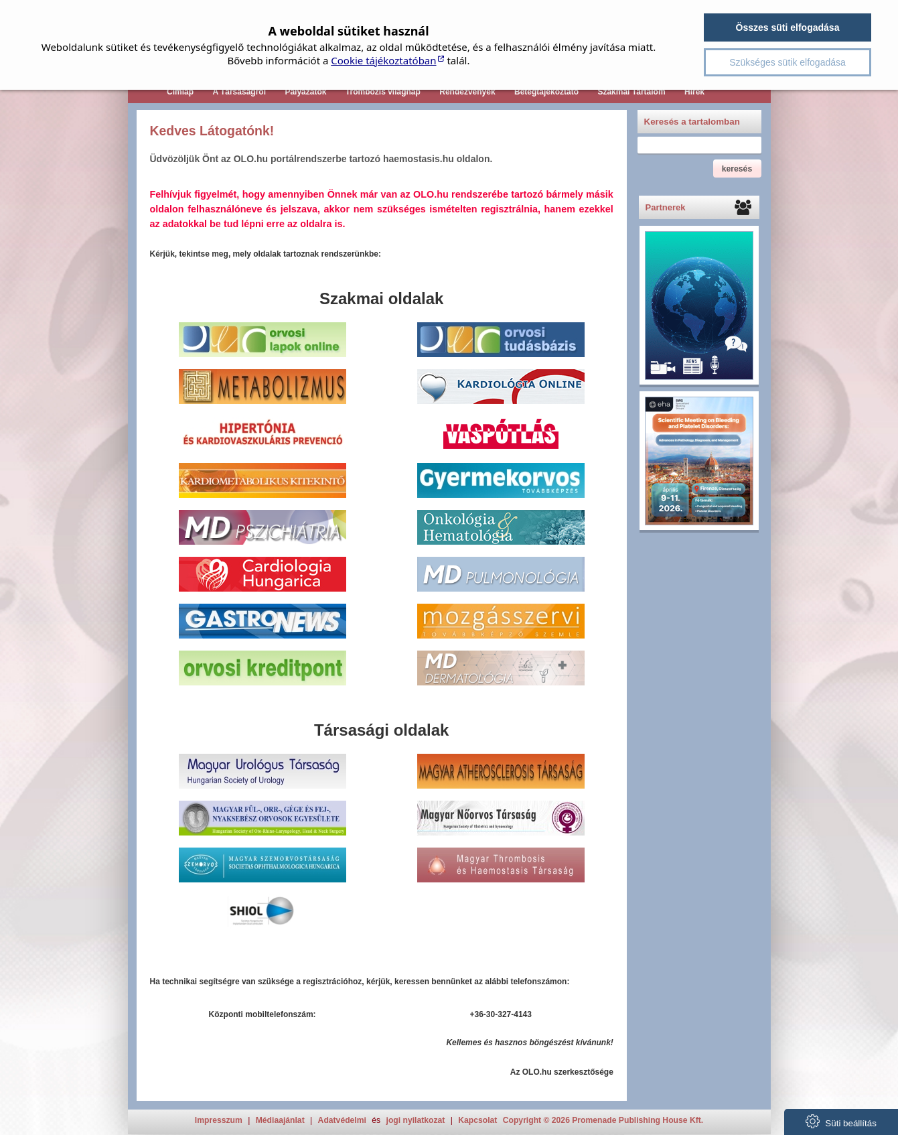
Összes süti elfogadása (788, 27)
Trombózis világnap (383, 91)
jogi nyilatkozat (415, 1120)
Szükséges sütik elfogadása (787, 62)
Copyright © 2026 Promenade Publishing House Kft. (603, 1120)
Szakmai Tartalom (631, 91)
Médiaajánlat (280, 1120)
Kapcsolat (477, 1120)
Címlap (180, 91)
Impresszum (218, 1120)
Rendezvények (467, 91)
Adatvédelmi (342, 1120)
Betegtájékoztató (546, 91)
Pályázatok (305, 91)
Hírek (694, 91)
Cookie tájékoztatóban (383, 60)
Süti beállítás (841, 1121)
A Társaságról (239, 91)
